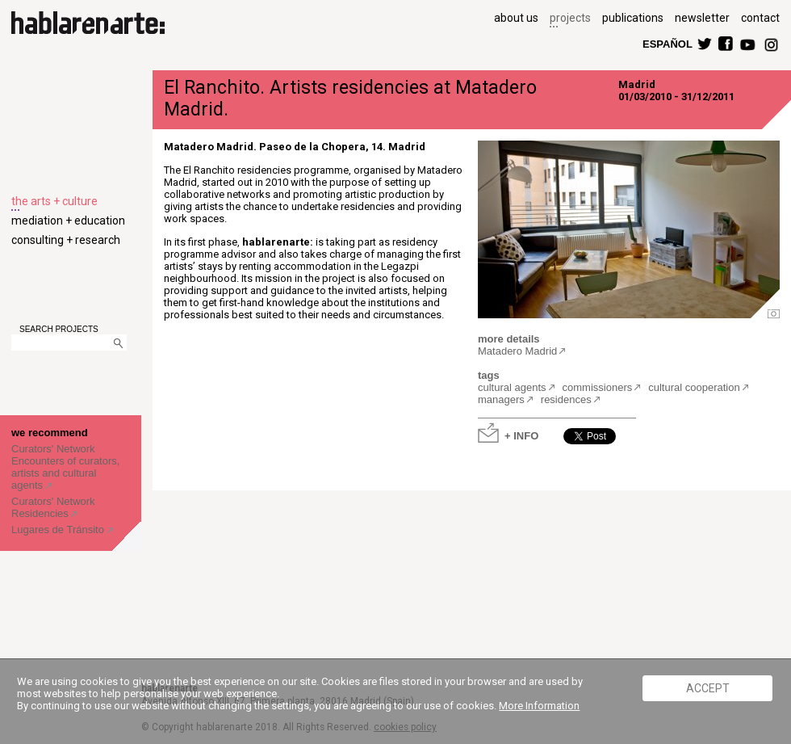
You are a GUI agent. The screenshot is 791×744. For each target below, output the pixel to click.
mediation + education (68, 220)
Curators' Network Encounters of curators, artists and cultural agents (65, 467)
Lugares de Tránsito (59, 529)
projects (570, 17)
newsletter (702, 17)
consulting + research (65, 239)
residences (566, 399)
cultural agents (512, 387)
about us (516, 17)
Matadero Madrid (517, 351)
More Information (539, 706)
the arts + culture (54, 201)
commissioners (598, 387)
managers (501, 399)
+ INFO (521, 435)
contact (760, 17)
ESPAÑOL (666, 43)
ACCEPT (708, 688)
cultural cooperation (693, 387)
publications (632, 17)
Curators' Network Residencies (53, 507)
